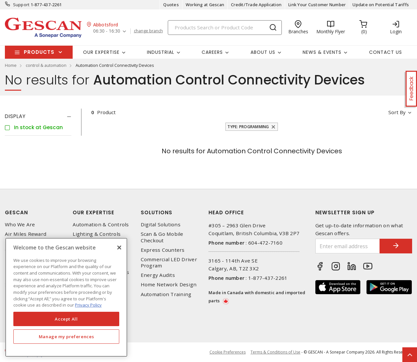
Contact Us (385, 52)
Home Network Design (169, 284)
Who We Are (20, 224)
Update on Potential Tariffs (380, 5)
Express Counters (163, 250)
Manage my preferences (66, 336)
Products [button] (39, 52)
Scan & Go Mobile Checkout (162, 237)
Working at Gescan (205, 5)
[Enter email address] (347, 246)
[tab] (38, 116)
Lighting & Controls (97, 234)
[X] (119, 247)
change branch (148, 31)
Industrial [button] (160, 52)
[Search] (225, 27)
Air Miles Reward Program (25, 237)
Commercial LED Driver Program (169, 262)
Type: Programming (248, 126)
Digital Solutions (160, 224)
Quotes (171, 5)
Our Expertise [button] (101, 52)
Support (21, 5)
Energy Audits (158, 275)
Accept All (66, 319)
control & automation (46, 65)
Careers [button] (212, 52)
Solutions (156, 212)
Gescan (16, 212)
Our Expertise (93, 212)
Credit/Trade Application (256, 5)
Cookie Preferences (227, 352)
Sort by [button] (397, 112)
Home (11, 65)
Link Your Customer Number (317, 5)
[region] (66, 297)
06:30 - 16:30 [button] (106, 31)
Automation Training (166, 294)
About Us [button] (263, 52)
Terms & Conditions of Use (275, 352)
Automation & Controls (101, 224)
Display (15, 116)
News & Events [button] (322, 52)
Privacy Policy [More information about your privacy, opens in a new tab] (88, 305)
